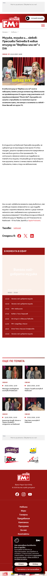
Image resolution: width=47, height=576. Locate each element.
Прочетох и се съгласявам (28, 569)
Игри (23, 510)
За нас (23, 530)
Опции (21, 564)
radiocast (17, 228)
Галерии (23, 514)
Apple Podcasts (34, 220)
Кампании (23, 522)
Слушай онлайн (34, 18)
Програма (23, 526)
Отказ (35, 564)
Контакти (23, 534)
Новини (14, 32)
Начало (5, 32)
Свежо (5, 54)
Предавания (23, 518)
